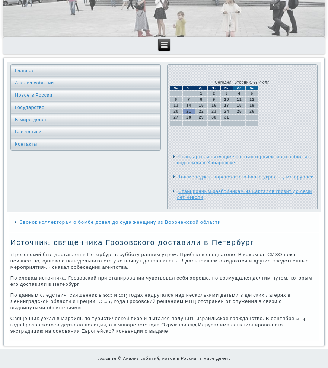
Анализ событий (34, 83)
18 (239, 105)
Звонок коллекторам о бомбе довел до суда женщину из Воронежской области (120, 222)
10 (226, 99)
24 (226, 111)
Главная (25, 71)
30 (213, 117)
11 (239, 99)
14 (188, 105)
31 (226, 117)
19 (251, 105)
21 (188, 111)
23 (213, 111)
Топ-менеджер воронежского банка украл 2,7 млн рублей (246, 177)
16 (213, 105)
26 (251, 111)
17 (226, 105)
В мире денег (31, 120)
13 (175, 105)
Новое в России (33, 95)
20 (175, 111)
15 (201, 105)
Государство (30, 107)
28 (188, 117)
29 (201, 117)
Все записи (28, 132)
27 (175, 117)
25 (239, 111)
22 (201, 111)
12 (251, 99)
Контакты (26, 144)
